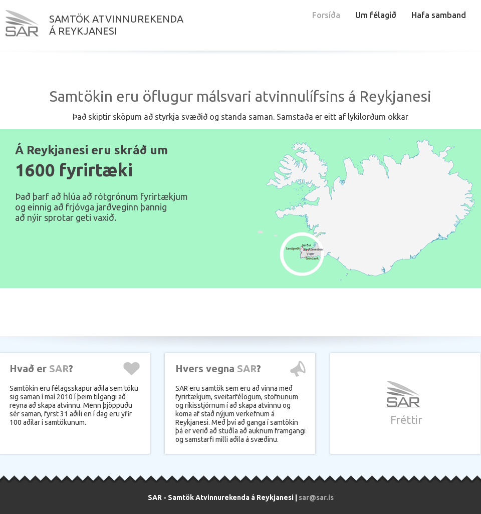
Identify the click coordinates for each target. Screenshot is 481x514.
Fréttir (406, 419)
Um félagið (375, 15)
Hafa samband (438, 15)
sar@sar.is (316, 497)
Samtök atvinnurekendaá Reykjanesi (116, 25)
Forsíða (326, 15)
